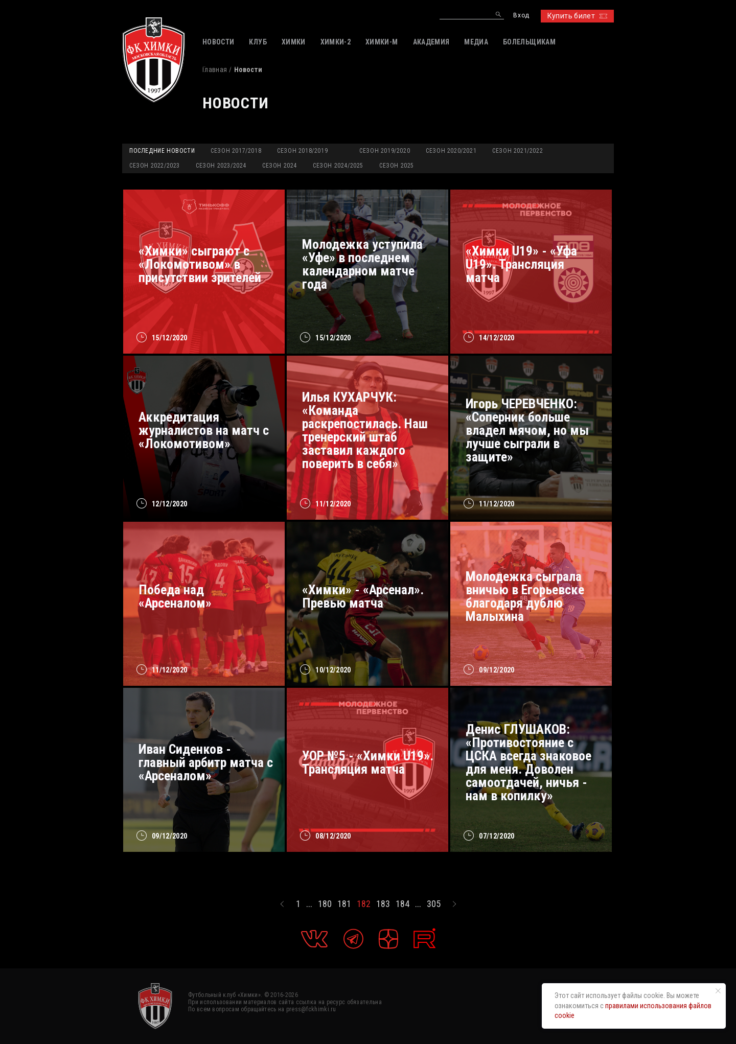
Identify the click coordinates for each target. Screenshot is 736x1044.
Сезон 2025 (396, 165)
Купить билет (577, 16)
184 (402, 904)
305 (434, 904)
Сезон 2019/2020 (384, 150)
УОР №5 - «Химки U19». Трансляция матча (367, 762)
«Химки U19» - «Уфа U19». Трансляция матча (521, 264)
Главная (214, 69)
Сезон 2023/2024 (221, 165)
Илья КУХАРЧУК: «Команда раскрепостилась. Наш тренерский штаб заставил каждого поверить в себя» (365, 430)
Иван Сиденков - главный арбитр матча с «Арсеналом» (206, 762)
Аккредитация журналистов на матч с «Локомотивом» (204, 430)
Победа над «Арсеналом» (175, 596)
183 (383, 904)
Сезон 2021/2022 (517, 150)
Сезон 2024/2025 (338, 165)
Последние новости (162, 150)
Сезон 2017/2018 (236, 150)
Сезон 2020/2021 (451, 150)
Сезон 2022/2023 (154, 165)
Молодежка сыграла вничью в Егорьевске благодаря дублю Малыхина (525, 596)
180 (325, 904)
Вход (521, 15)
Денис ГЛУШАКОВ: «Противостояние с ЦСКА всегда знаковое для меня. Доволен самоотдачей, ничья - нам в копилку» (528, 762)
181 (344, 904)
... (309, 904)
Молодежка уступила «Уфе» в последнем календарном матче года (362, 264)
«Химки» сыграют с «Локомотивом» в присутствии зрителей (200, 264)
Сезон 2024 (279, 165)
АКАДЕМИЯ (431, 42)
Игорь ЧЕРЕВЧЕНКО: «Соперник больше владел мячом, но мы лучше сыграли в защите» (527, 430)
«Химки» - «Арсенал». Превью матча (363, 596)
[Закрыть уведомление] (718, 991)
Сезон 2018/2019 (302, 150)
